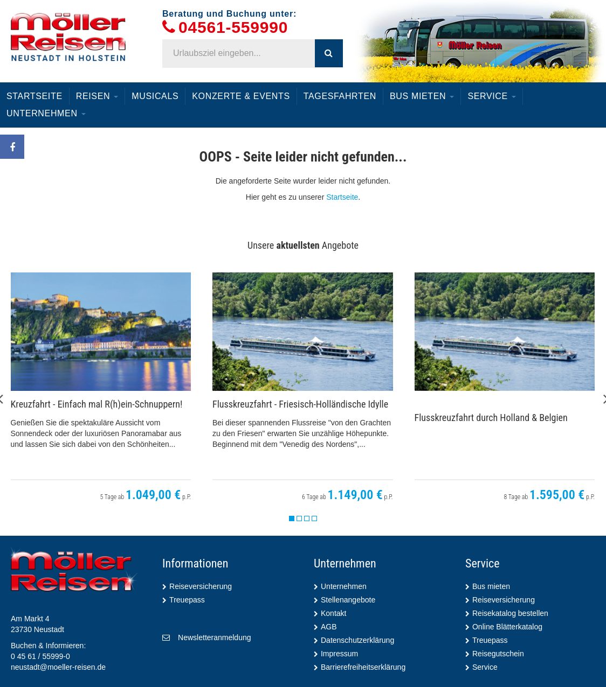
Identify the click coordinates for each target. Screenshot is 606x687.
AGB (329, 626)
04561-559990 (233, 27)
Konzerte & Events (241, 96)
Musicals (155, 96)
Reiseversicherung (200, 586)
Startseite (34, 96)
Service (491, 96)
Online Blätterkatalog (507, 626)
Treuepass (187, 599)
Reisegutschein (498, 653)
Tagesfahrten (340, 96)
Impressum (339, 653)
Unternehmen (46, 113)
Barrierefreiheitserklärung (363, 667)
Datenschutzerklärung (357, 640)
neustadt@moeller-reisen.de (58, 667)
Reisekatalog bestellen (510, 613)
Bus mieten (422, 96)
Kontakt (333, 613)
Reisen (97, 96)
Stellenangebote (348, 599)
